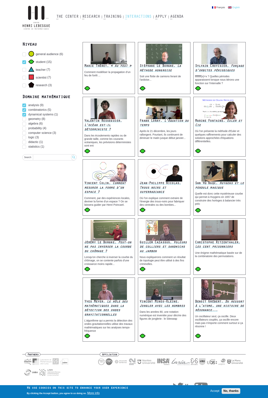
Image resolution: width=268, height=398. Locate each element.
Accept (214, 391)
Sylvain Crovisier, (219, 68)
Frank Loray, (164, 123)
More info (93, 393)
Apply (160, 17)
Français (220, 7)
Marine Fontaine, (218, 123)
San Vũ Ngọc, (219, 186)
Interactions (138, 17)
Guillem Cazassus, (163, 247)
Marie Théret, (107, 66)
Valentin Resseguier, (103, 126)
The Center (67, 17)
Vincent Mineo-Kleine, (162, 304)
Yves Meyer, (105, 308)
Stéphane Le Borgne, (160, 68)
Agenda (176, 17)
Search (27, 157)
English (236, 7)
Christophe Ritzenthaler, (217, 245)
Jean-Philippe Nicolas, (160, 188)
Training (112, 17)
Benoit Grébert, (219, 306)
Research (91, 17)
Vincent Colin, (105, 188)
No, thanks (231, 391)
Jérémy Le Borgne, (107, 247)
